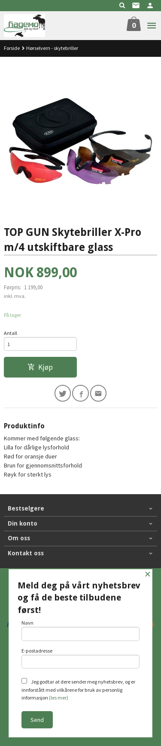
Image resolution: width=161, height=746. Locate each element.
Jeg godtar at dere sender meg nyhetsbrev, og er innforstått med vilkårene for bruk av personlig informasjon (78, 689)
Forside (12, 48)
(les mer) (58, 697)
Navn (80, 630)
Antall (10, 333)
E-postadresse (80, 658)
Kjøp (40, 367)
